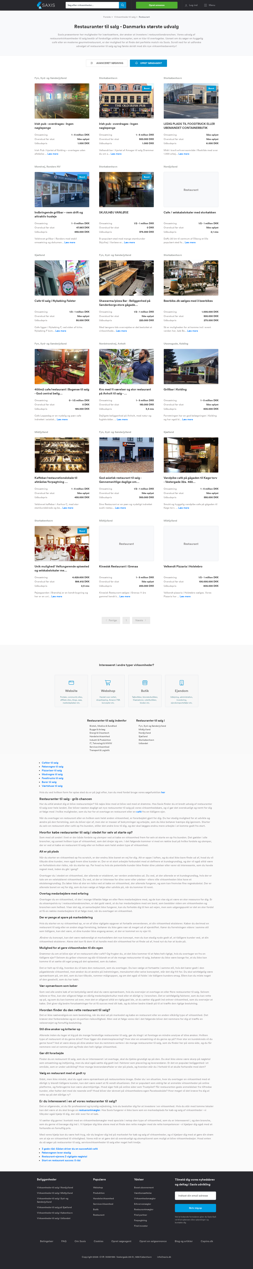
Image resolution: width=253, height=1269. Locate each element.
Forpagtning (140, 1220)
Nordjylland (145, 732)
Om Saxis (80, 1241)
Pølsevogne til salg (52, 766)
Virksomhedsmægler (145, 1198)
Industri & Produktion (100, 739)
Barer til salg (49, 782)
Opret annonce (157, 5)
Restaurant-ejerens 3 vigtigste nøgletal (64, 1156)
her (163, 792)
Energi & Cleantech (99, 732)
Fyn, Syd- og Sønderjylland (152, 726)
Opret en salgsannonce (153, 1241)
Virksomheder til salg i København (55, 1212)
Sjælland (143, 736)
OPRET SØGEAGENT (148, 63)
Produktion (99, 1193)
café (139, 811)
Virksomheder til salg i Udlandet (53, 1218)
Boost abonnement (144, 1187)
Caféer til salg (50, 762)
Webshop (98, 1187)
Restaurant (98, 1214)
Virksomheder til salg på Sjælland (54, 1207)
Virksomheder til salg (125, 17)
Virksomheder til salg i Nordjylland (55, 1187)
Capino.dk (207, 1241)
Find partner (140, 1214)
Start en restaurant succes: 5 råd (61, 1160)
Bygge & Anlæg (97, 729)
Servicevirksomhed (99, 746)
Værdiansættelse (143, 1193)
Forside (107, 17)
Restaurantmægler (143, 1209)
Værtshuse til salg (52, 786)
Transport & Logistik (100, 750)
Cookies (98, 1241)
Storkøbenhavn (146, 739)
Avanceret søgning (106, 63)
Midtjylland (144, 729)
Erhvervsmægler (142, 1204)
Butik (96, 1209)
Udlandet (143, 743)
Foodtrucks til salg (52, 778)
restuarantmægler (89, 1110)
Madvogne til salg (52, 774)
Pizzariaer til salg (52, 770)
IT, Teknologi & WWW (101, 743)
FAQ (63, 1241)
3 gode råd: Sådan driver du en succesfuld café (70, 1148)
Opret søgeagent (121, 1241)
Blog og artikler (184, 1241)
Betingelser (46, 1241)
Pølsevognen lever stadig (56, 1152)
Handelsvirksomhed (100, 736)
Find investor (141, 1225)
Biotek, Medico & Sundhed (103, 726)
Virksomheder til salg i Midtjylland (55, 1193)
